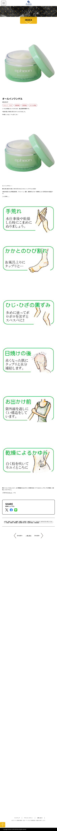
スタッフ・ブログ (7, 105)
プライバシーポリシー (28, 817)
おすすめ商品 (33, 105)
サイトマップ (17, 817)
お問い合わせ (39, 817)
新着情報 (17, 105)
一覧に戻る (28, 535)
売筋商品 (24, 105)
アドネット (9, 492)
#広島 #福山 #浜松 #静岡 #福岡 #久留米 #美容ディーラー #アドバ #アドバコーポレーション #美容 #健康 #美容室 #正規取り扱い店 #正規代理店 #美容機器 (28, 522)
